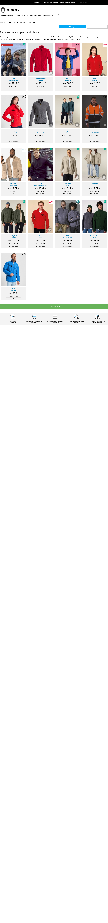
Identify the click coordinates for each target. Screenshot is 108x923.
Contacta (83, 3)
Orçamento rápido (35, 15)
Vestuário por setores (22, 15)
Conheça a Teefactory (49, 15)
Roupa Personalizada (7, 15)
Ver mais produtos (54, 306)
